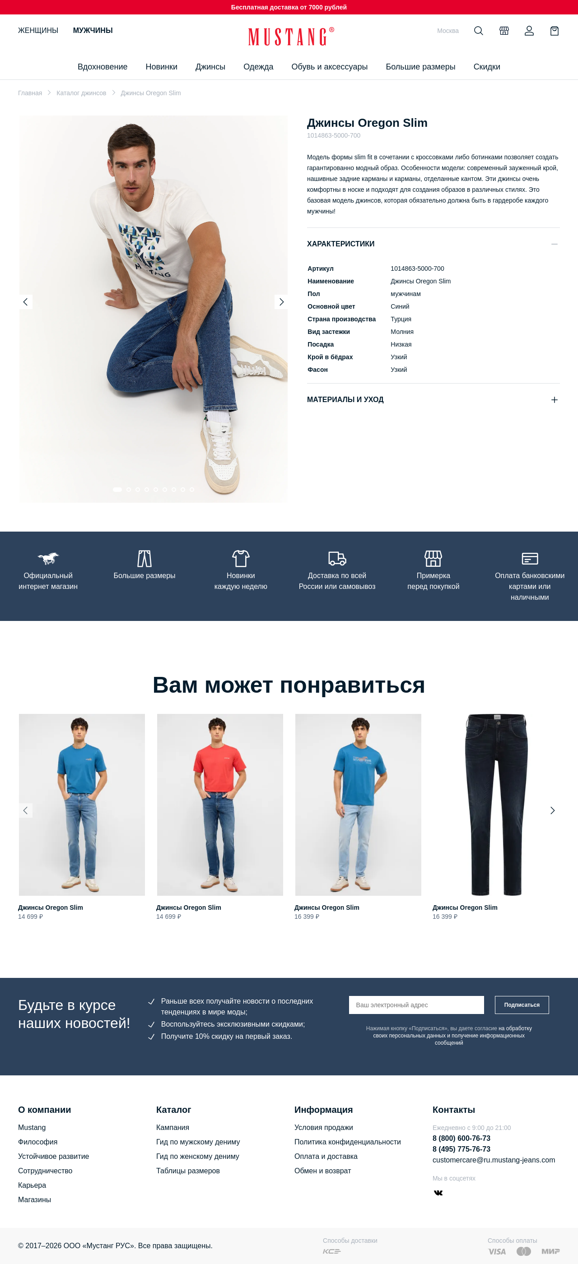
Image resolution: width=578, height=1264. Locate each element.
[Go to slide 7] (174, 489)
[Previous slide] (25, 302)
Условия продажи (323, 1127)
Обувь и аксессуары (330, 66)
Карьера (32, 1185)
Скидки (487, 66)
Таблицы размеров (188, 1171)
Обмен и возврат (322, 1171)
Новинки (161, 66)
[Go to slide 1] (117, 489)
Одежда (258, 66)
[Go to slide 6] (165, 489)
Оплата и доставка (326, 1156)
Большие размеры (420, 66)
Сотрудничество (45, 1171)
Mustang (32, 1127)
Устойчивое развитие (53, 1156)
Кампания (172, 1127)
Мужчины (93, 30)
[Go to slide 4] (146, 489)
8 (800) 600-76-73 (461, 1138)
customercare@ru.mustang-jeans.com (494, 1160)
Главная (30, 93)
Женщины (38, 30)
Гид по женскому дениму (197, 1156)
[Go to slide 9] (192, 489)
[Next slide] (282, 302)
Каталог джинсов (81, 93)
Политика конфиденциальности (347, 1142)
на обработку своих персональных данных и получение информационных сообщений (452, 1035)
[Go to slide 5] (156, 489)
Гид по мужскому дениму (198, 1142)
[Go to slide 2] (128, 489)
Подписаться (522, 1005)
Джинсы (210, 66)
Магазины (34, 1200)
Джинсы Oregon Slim (50, 907)
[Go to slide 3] (137, 489)
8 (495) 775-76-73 (461, 1149)
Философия (37, 1142)
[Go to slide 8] (183, 489)
